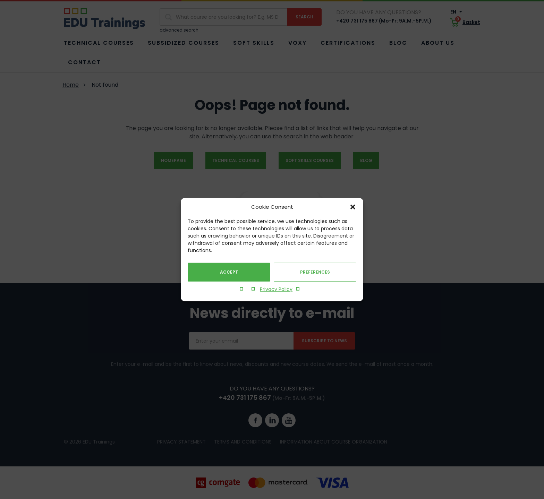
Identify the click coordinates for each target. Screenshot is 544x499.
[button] (352, 207)
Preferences (315, 272)
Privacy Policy (276, 289)
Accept (229, 272)
